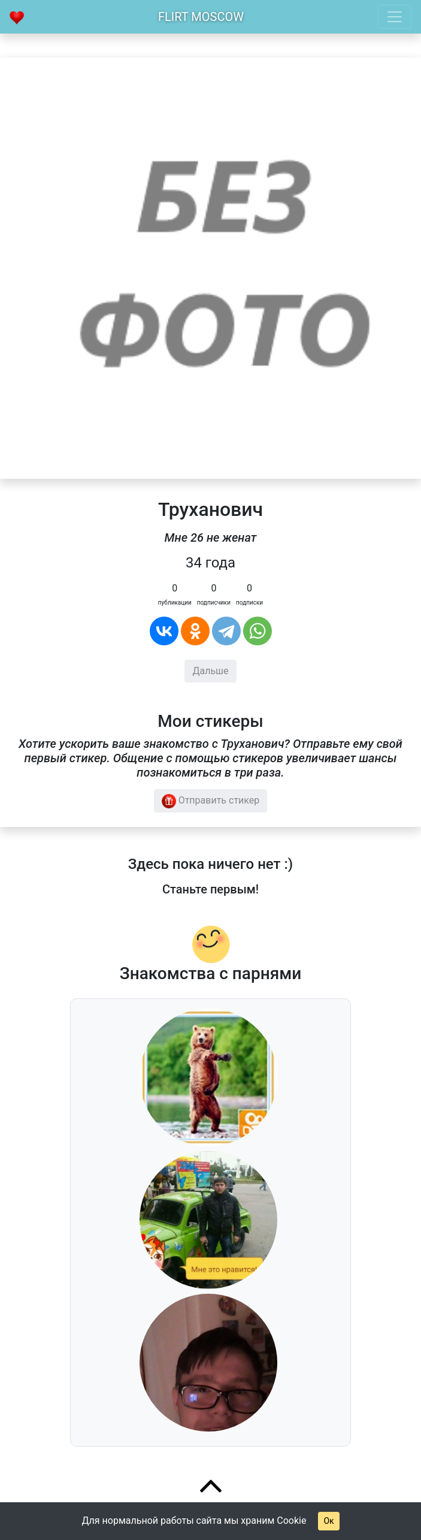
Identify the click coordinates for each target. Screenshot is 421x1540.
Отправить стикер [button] (211, 801)
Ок (328, 1521)
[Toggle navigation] (394, 17)
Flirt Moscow (201, 17)
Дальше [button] (210, 671)
